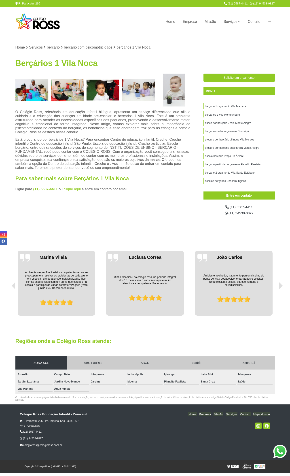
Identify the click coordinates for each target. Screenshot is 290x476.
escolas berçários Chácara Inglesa (225, 183)
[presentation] (7, 305)
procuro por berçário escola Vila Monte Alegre (232, 149)
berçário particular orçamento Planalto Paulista (233, 166)
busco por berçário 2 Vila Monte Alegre (228, 123)
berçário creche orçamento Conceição (227, 132)
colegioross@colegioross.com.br (41, 448)
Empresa (190, 21)
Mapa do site (262, 417)
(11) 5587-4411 (236, 3)
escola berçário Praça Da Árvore (224, 157)
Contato (254, 21)
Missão (210, 21)
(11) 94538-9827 (262, 3)
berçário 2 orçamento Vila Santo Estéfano (230, 174)
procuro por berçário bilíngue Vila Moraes (229, 140)
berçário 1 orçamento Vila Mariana (225, 106)
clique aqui (72, 189)
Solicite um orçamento (239, 78)
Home (170, 21)
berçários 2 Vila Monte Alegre (222, 115)
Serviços (230, 21)
